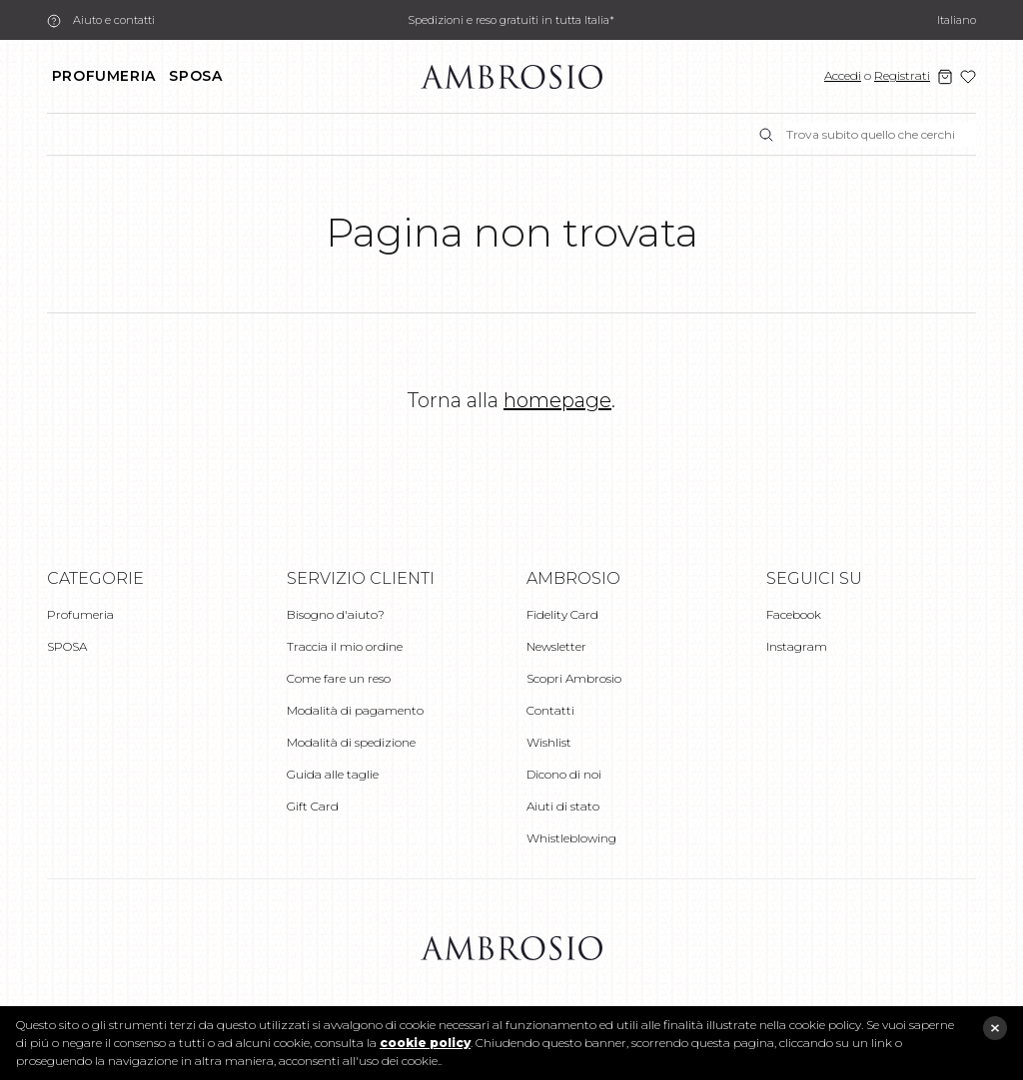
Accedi (842, 75)
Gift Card (313, 806)
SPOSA (195, 76)
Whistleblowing (571, 837)
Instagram (796, 646)
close (995, 1028)
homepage (557, 400)
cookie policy (425, 1042)
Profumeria (104, 76)
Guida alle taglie (333, 774)
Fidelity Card (562, 614)
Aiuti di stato (562, 806)
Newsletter (556, 646)
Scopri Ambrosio (573, 678)
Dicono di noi (563, 774)
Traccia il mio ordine (345, 646)
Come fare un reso (339, 678)
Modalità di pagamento (355, 710)
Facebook (793, 614)
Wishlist (548, 742)
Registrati (902, 75)
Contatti (550, 710)
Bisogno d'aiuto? (336, 614)
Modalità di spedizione (351, 742)
